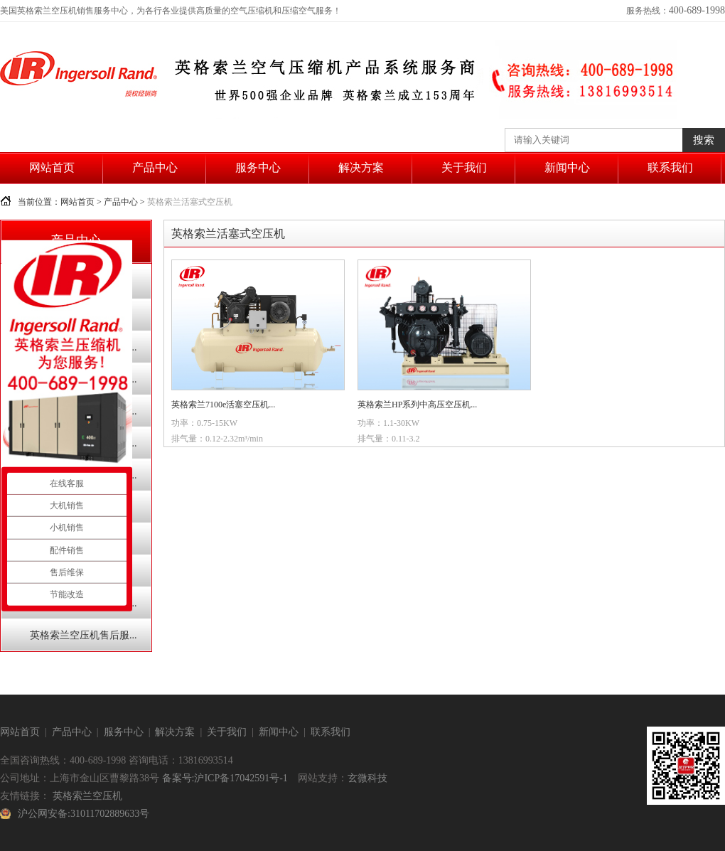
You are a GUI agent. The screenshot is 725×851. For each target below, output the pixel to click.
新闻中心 (567, 167)
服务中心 (258, 167)
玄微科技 (367, 778)
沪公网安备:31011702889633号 (83, 813)
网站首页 (52, 167)
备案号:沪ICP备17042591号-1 (225, 778)
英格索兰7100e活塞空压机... (223, 405)
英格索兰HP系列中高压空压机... (417, 405)
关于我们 (464, 167)
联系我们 (670, 167)
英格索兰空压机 (87, 796)
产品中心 (155, 167)
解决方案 (361, 167)
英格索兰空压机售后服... (83, 635)
